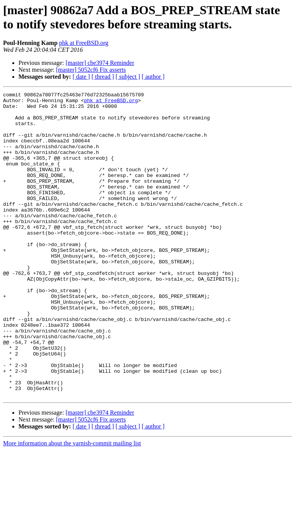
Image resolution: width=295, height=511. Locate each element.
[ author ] (153, 76)
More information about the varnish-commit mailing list (72, 504)
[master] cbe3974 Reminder (100, 63)
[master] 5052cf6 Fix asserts (91, 69)
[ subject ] (128, 76)
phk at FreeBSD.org (83, 43)
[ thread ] (102, 76)
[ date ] (81, 76)
